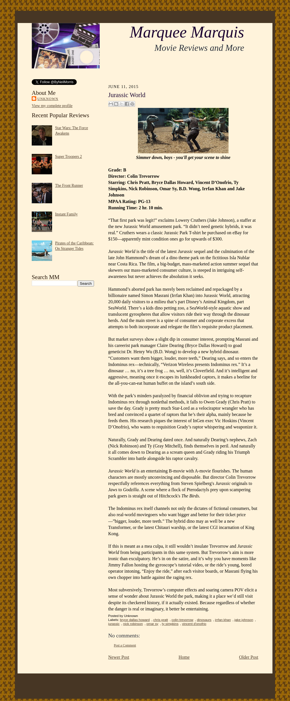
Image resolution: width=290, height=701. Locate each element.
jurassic (114, 624)
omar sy (152, 624)
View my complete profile (52, 106)
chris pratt (160, 620)
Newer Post (118, 657)
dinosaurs (204, 620)
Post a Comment (125, 645)
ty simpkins (170, 624)
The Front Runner (69, 185)
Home (184, 657)
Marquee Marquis (187, 32)
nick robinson (133, 624)
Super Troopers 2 (68, 156)
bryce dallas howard (135, 620)
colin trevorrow (182, 620)
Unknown (47, 99)
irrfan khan (223, 620)
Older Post (248, 657)
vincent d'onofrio (194, 624)
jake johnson (243, 620)
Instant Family (66, 214)
